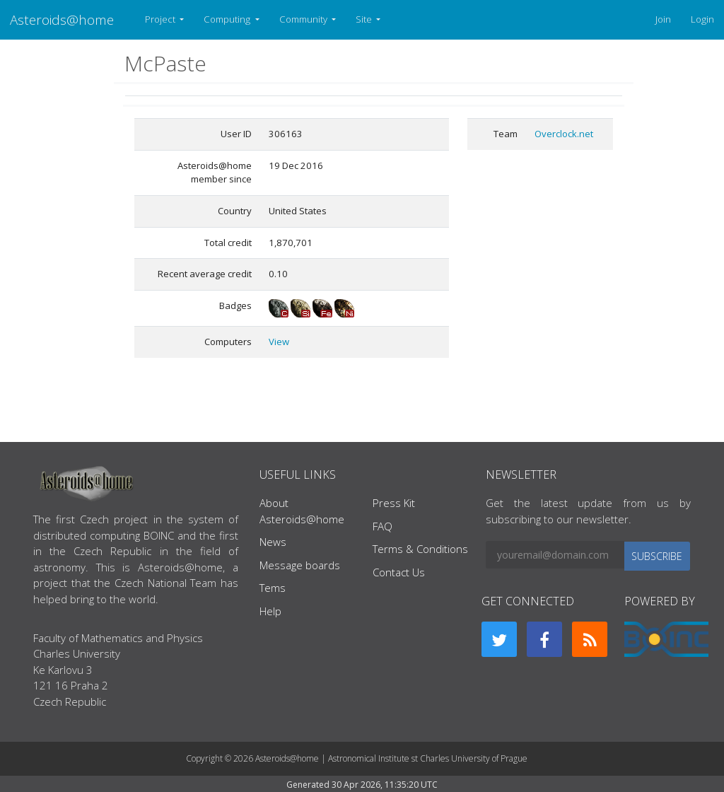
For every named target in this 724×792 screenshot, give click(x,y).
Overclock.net (564, 133)
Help (270, 611)
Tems (272, 588)
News (272, 542)
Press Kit (394, 503)
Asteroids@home (62, 19)
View (279, 341)
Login (702, 19)
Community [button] (304, 19)
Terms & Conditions (420, 549)
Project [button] (161, 19)
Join (663, 19)
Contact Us (399, 572)
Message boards (299, 565)
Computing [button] (228, 19)
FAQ (382, 526)
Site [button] (365, 19)
